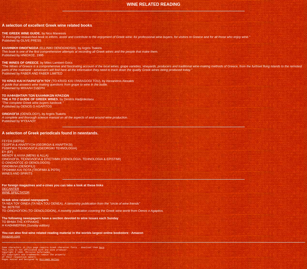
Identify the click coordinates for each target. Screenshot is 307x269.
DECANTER (10, 189)
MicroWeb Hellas (49, 263)
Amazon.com (11, 236)
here (101, 248)
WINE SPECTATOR (16, 192)
